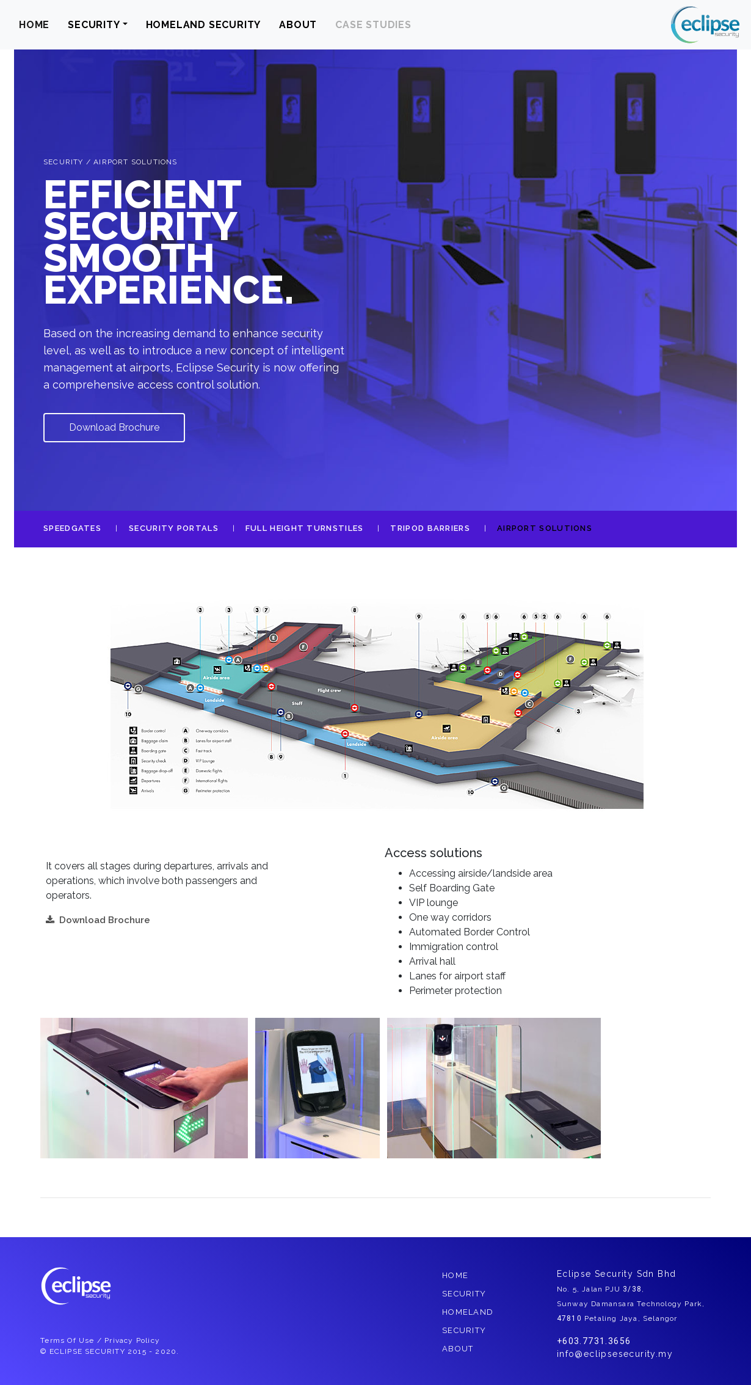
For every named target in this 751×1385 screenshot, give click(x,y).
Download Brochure (114, 427)
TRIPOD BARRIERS (430, 528)
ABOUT (298, 25)
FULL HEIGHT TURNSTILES (304, 528)
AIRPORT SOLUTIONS (544, 528)
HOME (34, 25)
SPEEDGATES (72, 528)
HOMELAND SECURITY (203, 25)
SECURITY (94, 25)
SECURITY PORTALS (174, 528)
